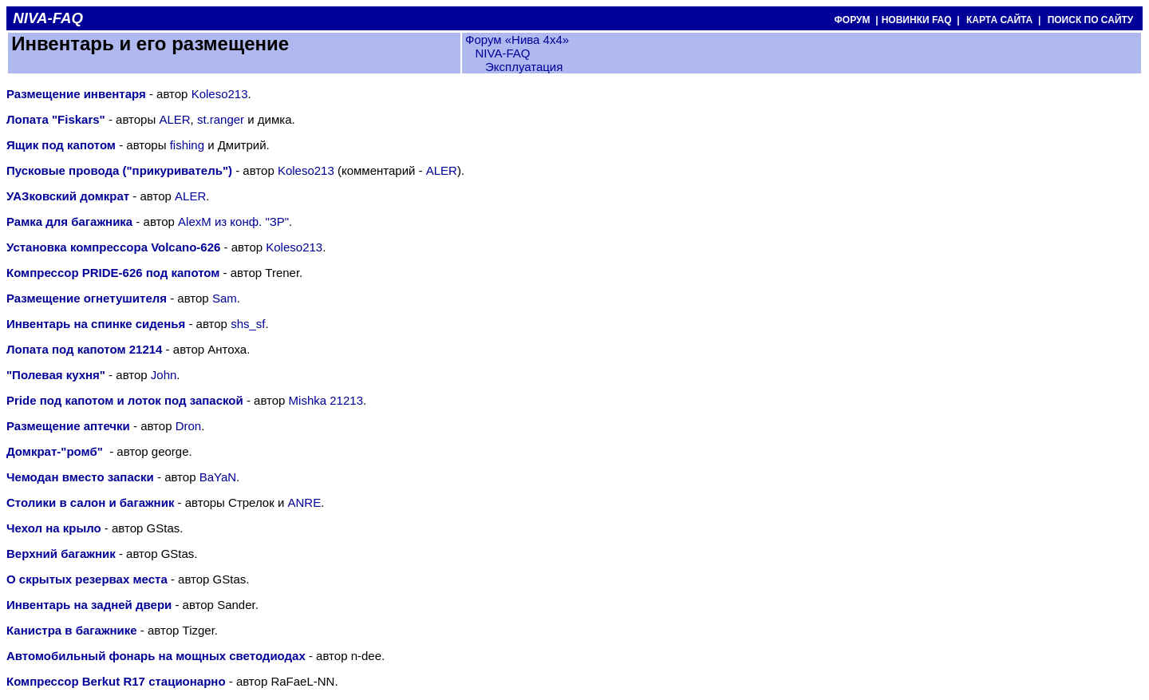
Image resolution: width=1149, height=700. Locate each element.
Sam (224, 298)
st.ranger (220, 119)
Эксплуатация (524, 66)
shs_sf (248, 323)
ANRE (304, 502)
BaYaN (217, 477)
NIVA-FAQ (502, 53)
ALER (174, 119)
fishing (187, 145)
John (164, 375)
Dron (189, 426)
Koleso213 (220, 94)
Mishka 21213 (326, 400)
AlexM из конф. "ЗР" (233, 221)
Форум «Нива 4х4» (517, 39)
